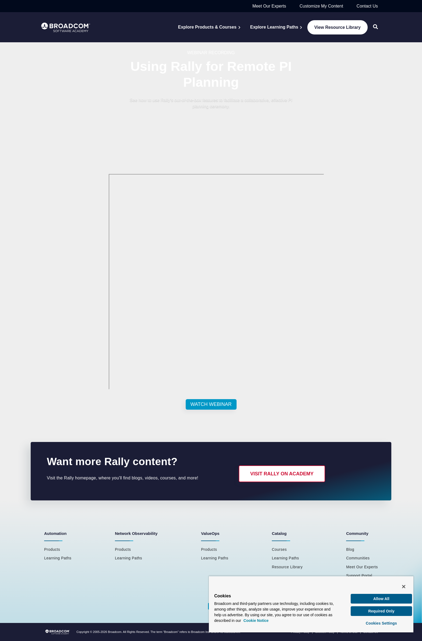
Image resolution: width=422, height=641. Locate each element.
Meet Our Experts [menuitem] (362, 567)
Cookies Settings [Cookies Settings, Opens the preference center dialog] (381, 623)
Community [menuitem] (357, 533)
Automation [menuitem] (55, 533)
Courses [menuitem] (279, 549)
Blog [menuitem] (350, 549)
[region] (311, 604)
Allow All (381, 599)
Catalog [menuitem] (279, 533)
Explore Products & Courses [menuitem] (207, 27)
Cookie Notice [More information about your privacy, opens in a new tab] (256, 620)
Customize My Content (321, 6)
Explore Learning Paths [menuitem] (274, 27)
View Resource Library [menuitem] (337, 27)
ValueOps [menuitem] (210, 533)
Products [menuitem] (52, 549)
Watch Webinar (211, 404)
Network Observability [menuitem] (136, 533)
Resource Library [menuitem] (287, 567)
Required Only (381, 611)
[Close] (404, 587)
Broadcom (114, 631)
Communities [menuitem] (358, 558)
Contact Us (367, 6)
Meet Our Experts (269, 6)
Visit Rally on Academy (282, 473)
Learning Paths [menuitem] (57, 558)
